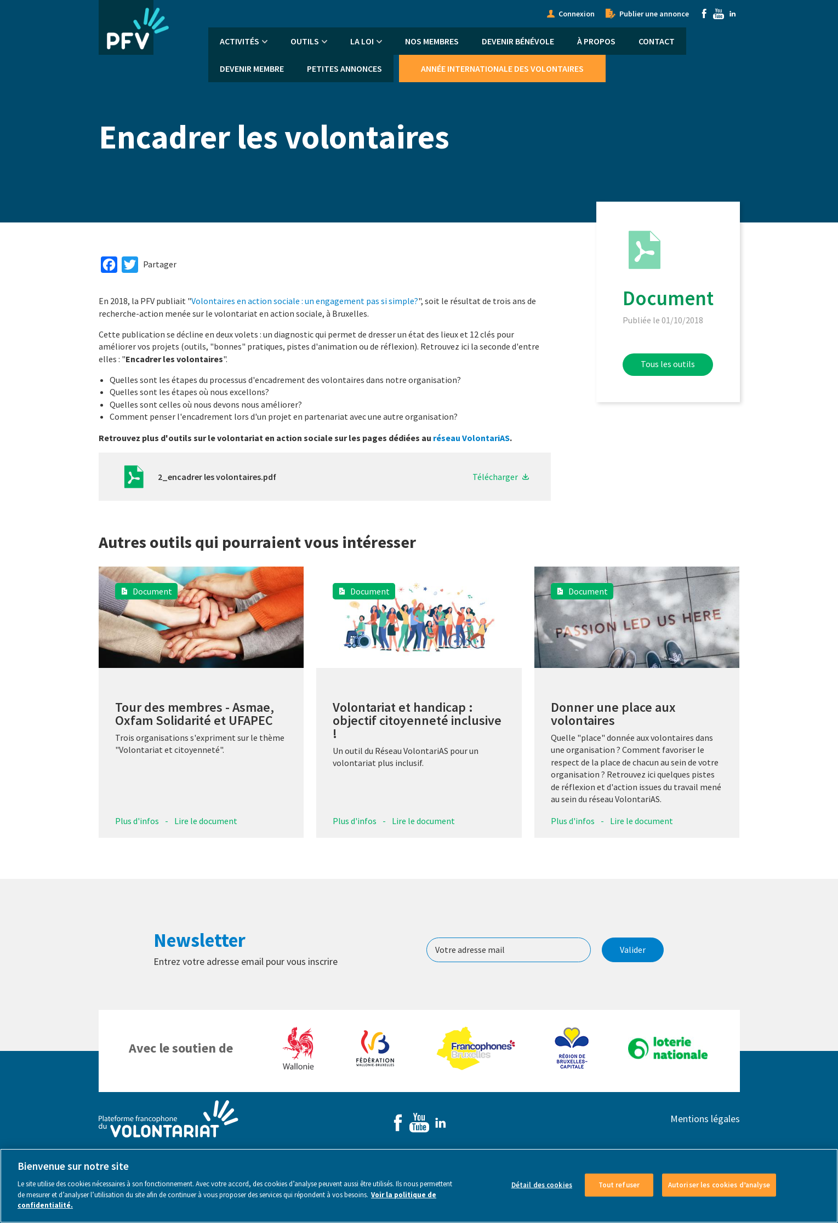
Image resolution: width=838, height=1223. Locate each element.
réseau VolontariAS (471, 437)
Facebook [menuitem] (704, 13)
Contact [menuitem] (657, 41)
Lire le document (205, 820)
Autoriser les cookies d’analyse (719, 1199)
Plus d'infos (137, 820)
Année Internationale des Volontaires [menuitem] (502, 68)
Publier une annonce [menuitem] (654, 14)
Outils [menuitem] (304, 41)
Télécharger (495, 476)
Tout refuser (619, 1199)
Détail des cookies (541, 1199)
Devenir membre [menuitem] (252, 68)
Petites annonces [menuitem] (344, 68)
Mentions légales (705, 1118)
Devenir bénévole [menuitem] (518, 41)
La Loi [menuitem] (362, 41)
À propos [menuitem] (596, 41)
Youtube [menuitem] (718, 13)
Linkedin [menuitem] (733, 13)
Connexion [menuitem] (576, 14)
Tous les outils (668, 363)
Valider (633, 949)
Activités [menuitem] (239, 41)
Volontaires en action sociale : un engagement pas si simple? (304, 300)
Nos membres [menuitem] (432, 41)
